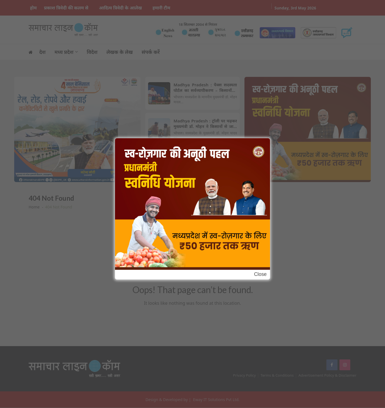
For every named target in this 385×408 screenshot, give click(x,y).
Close (260, 274)
